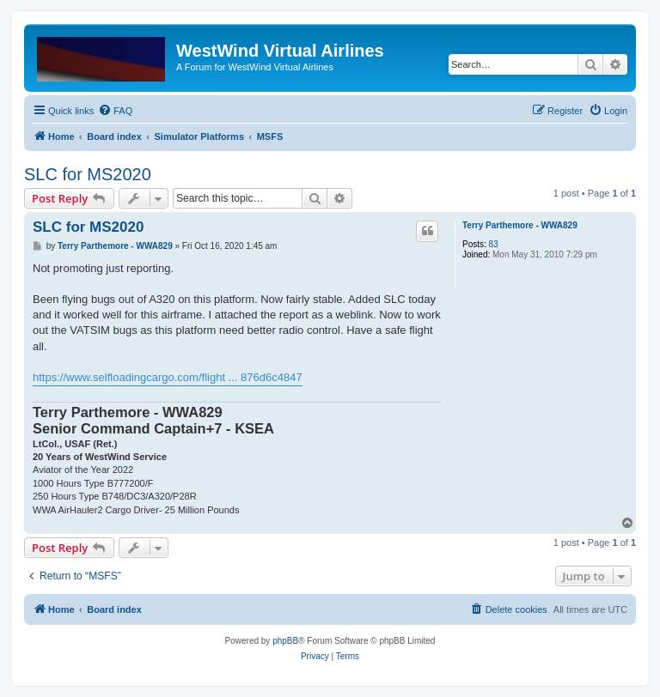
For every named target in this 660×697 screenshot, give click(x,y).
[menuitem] (115, 110)
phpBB (285, 640)
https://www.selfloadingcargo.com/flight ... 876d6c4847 (167, 377)
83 (493, 244)
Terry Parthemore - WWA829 (520, 225)
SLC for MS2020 (87, 174)
